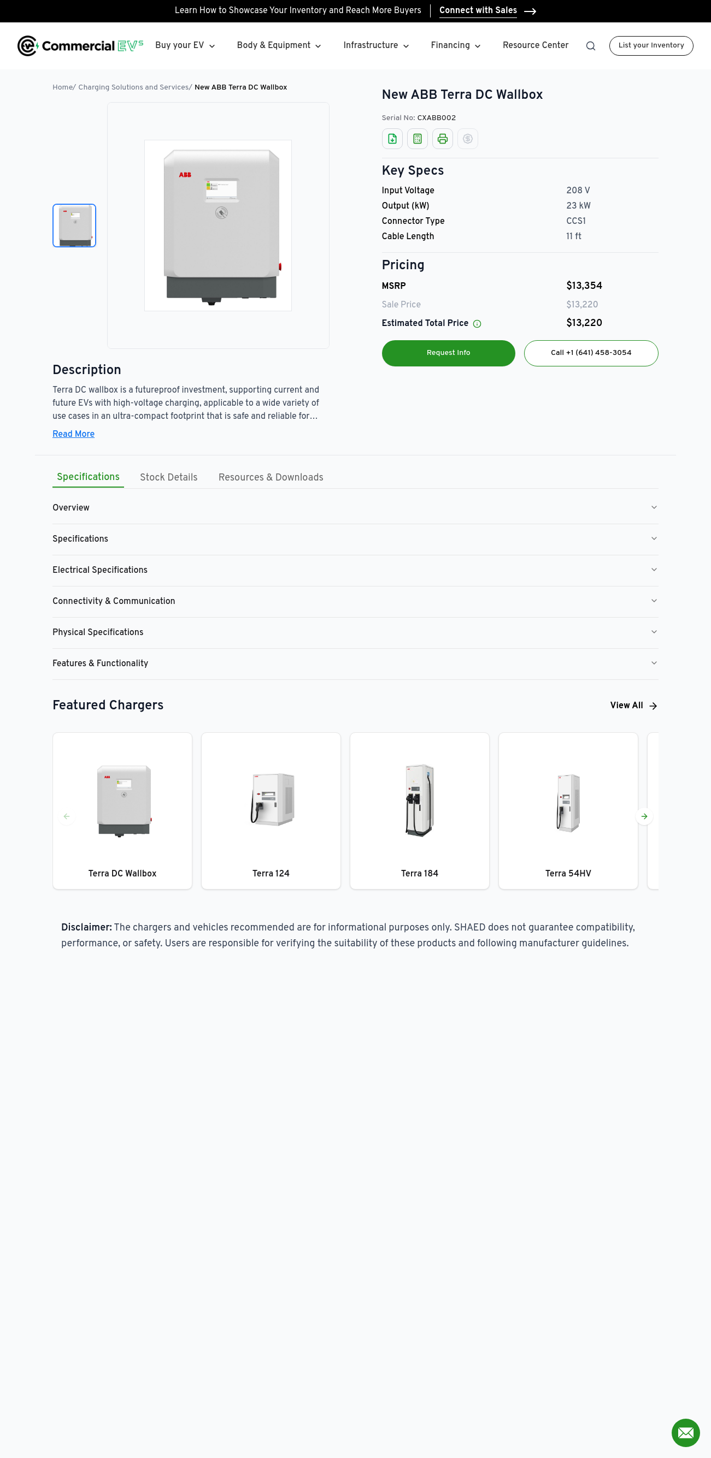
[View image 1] (74, 225)
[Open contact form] (686, 1433)
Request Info (449, 353)
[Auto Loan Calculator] (417, 138)
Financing (457, 46)
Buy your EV (179, 45)
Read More (73, 434)
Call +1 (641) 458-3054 (591, 353)
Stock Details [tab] (169, 478)
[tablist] (190, 478)
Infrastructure (370, 45)
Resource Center (536, 45)
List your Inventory (651, 45)
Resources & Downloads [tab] (271, 478)
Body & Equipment (274, 45)
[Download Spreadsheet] (392, 138)
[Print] (442, 138)
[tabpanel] (355, 586)
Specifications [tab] (88, 477)
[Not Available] (467, 138)
